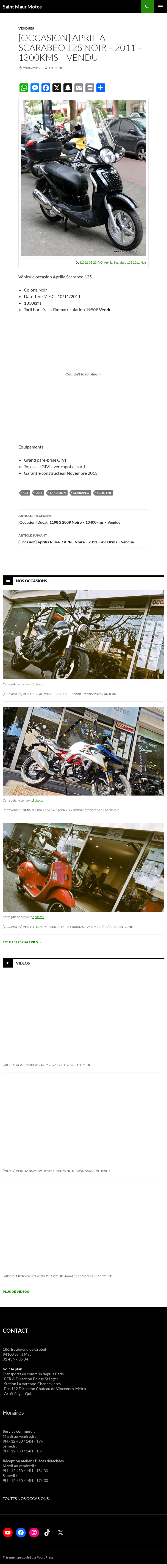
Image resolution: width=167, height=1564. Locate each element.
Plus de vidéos (18, 1291)
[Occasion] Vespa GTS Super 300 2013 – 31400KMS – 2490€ (49, 927)
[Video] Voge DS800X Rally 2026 (29, 1065)
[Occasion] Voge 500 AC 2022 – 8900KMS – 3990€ (42, 694)
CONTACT (15, 1330)
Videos (23, 962)
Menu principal (160, 6)
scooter (104, 492)
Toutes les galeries (22, 942)
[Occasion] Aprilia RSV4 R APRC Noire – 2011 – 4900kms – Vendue (83, 538)
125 (25, 492)
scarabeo (81, 492)
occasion (58, 492)
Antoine (55, 68)
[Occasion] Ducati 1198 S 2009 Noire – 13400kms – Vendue (83, 518)
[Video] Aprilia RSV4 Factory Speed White (38, 1171)
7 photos (38, 684)
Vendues (26, 28)
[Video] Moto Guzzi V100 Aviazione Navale (39, 1276)
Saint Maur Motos (22, 7)
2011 (39, 492)
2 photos (38, 800)
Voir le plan (12, 1369)
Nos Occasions (31, 580)
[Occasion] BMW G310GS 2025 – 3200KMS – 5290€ (43, 810)
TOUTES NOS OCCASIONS (26, 1498)
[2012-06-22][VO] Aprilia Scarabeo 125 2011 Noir (113, 262)
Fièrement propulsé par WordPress (28, 1557)
